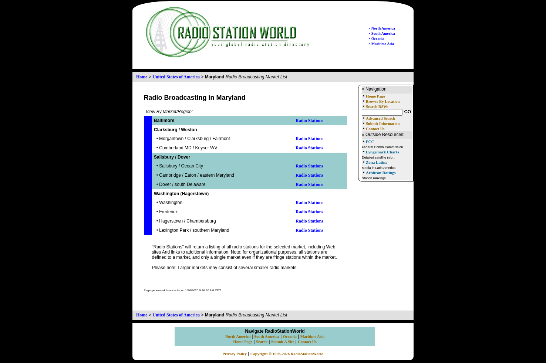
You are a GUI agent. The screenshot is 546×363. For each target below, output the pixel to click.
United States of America (176, 76)
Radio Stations (309, 120)
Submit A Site (282, 342)
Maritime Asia (312, 337)
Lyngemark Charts (382, 152)
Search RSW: (377, 107)
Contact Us (375, 129)
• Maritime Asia (381, 44)
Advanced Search (380, 118)
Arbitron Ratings (381, 172)
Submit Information (383, 124)
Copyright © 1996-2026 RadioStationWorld (287, 354)
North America (237, 337)
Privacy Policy (235, 354)
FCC (370, 141)
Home (142, 76)
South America (266, 337)
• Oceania (376, 39)
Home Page (375, 96)
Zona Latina (376, 162)
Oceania (290, 337)
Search (261, 342)
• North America (382, 28)
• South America (382, 33)
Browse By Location (383, 101)
